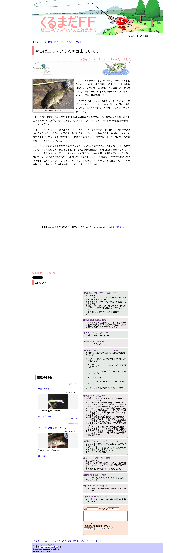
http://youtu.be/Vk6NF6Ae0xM (108, 227)
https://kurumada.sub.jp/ (48, 547)
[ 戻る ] (78, 42)
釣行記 (56, 42)
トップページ (38, 42)
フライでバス (67, 42)
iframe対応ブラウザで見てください (105, 520)
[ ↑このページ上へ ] (41, 540)
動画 (50, 42)
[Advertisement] (81, 251)
